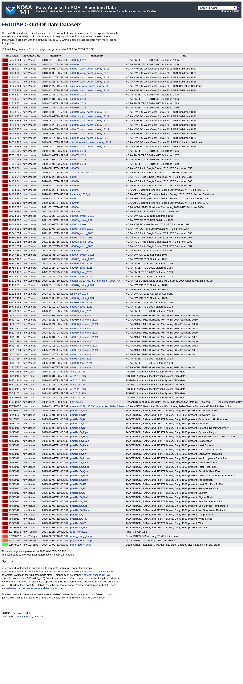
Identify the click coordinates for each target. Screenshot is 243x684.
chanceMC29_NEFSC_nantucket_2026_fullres (97, 406)
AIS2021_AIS (78, 384)
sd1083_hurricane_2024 (84, 345)
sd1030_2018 (78, 107)
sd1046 (74, 189)
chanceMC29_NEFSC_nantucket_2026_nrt (95, 280)
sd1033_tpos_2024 (81, 358)
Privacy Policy (25, 616)
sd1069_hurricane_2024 (84, 319)
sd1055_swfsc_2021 (82, 215)
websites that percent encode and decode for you (36, 588)
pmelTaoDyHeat (79, 445)
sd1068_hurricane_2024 (84, 328)
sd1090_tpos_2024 (81, 363)
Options (7, 561)
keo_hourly (76, 402)
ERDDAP (12, 24)
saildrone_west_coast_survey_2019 (90, 142)
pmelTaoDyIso (78, 449)
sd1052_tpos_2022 (81, 276)
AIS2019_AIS (78, 376)
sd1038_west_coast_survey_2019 (89, 133)
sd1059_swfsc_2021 (82, 220)
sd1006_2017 (78, 64)
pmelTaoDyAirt (78, 410)
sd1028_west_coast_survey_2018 (89, 73)
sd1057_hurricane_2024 (84, 350)
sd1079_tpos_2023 (81, 311)
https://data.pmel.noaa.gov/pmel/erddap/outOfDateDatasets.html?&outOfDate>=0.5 (49, 571)
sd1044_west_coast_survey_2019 (89, 146)
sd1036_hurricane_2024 (84, 324)
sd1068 (74, 181)
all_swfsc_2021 (79, 211)
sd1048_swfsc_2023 (82, 285)
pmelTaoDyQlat (79, 462)
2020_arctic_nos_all (81, 172)
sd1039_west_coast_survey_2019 (89, 137)
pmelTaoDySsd (78, 497)
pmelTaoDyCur (78, 423)
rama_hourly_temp (81, 536)
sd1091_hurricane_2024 (84, 337)
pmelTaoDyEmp (79, 436)
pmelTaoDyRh (78, 488)
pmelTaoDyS (77, 492)
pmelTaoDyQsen (79, 471)
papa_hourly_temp (81, 540)
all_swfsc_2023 (79, 293)
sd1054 (74, 207)
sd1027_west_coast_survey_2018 (89, 68)
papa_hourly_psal (80, 544)
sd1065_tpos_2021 (81, 267)
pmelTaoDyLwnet (80, 458)
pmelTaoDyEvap (79, 440)
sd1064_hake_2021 (81, 228)
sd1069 (74, 185)
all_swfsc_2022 (79, 250)
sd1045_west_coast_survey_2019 (89, 120)
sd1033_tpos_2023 (81, 306)
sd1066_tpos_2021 (81, 263)
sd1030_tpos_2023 (81, 302)
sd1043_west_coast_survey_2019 (89, 116)
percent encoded (94, 574)
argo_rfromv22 (78, 531)
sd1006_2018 (78, 99)
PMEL (236, 11)
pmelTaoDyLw (78, 453)
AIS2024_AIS (78, 397)
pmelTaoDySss (78, 501)
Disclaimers (8, 616)
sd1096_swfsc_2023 (82, 298)
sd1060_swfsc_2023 (82, 289)
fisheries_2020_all (80, 194)
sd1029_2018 (78, 103)
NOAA (224, 11)
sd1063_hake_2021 (81, 224)
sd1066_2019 (78, 150)
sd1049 (74, 202)
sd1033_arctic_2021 (81, 241)
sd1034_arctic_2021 (81, 246)
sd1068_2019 (78, 159)
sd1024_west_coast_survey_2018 (89, 90)
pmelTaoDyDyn (79, 432)
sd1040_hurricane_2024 (84, 341)
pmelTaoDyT (77, 514)
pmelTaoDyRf (78, 484)
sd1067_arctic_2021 (81, 237)
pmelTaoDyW (78, 523)
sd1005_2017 (78, 60)
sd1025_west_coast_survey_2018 (89, 77)
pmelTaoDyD (77, 427)
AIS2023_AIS (78, 393)
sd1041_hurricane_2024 (84, 367)
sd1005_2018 (78, 94)
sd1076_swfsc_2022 (82, 254)
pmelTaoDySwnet (80, 510)
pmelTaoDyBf (78, 414)
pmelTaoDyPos (78, 527)
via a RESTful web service (90, 597)
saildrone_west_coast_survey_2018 (90, 86)
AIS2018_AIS (78, 371)
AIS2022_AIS (78, 389)
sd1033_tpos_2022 (81, 272)
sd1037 (74, 176)
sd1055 (74, 168)
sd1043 (74, 198)
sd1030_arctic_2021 (81, 233)
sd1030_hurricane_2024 (84, 332)
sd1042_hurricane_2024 (84, 354)
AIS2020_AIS (78, 380)
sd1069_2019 (78, 163)
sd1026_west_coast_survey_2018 (89, 81)
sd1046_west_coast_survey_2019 (89, 125)
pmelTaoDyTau (78, 518)
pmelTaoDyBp (78, 419)
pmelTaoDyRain (79, 479)
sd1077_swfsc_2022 (82, 259)
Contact (39, 616)
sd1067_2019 (78, 155)
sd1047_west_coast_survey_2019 (89, 129)
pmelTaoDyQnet (79, 466)
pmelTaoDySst (78, 505)
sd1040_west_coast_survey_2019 (89, 112)
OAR (230, 11)
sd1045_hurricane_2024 (84, 315)
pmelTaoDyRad (79, 475)
